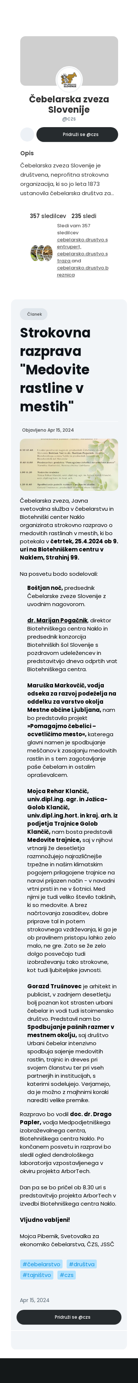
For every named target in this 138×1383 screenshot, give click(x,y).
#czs (67, 1275)
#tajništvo (36, 1275)
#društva (82, 1264)
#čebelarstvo (41, 1264)
